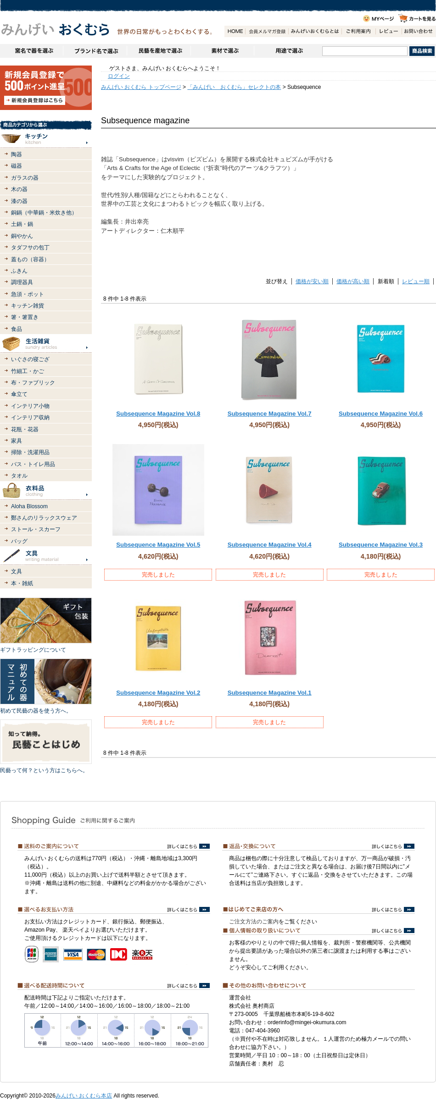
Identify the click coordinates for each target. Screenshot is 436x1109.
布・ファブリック (33, 382)
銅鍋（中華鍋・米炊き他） (44, 212)
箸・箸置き (25, 317)
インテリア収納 (30, 417)
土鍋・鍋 (22, 224)
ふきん (19, 271)
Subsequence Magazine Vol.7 (270, 413)
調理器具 (22, 282)
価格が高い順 (352, 281)
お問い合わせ (419, 31)
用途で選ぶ (288, 51)
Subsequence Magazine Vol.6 (381, 413)
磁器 (16, 166)
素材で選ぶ (222, 51)
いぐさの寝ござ (30, 359)
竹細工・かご (27, 371)
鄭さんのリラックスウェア (44, 518)
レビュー (388, 31)
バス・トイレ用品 (33, 464)
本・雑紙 (22, 583)
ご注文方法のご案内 (254, 921)
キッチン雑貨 (27, 305)
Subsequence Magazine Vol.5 (158, 544)
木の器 (19, 189)
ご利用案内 (358, 31)
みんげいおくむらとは (314, 31)
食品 (16, 329)
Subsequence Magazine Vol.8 (158, 413)
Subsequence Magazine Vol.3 (381, 544)
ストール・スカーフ (36, 529)
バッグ (19, 541)
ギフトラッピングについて (33, 650)
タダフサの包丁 (30, 247)
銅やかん (22, 236)
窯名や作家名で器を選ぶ (31, 51)
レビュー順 (416, 281)
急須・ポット (27, 294)
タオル (19, 475)
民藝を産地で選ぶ (158, 51)
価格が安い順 (312, 281)
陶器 (16, 154)
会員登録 (266, 31)
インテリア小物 (30, 406)
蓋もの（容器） (30, 259)
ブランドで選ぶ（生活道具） (95, 51)
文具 (16, 571)
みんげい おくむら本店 (84, 1096)
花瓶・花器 (25, 429)
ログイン (119, 76)
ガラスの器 (25, 178)
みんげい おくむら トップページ (141, 87)
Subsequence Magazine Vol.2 (158, 692)
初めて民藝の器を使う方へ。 (36, 711)
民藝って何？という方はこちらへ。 (44, 770)
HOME (234, 31)
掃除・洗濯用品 (30, 452)
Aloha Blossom (29, 506)
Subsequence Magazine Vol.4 (270, 544)
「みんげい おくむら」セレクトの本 (234, 87)
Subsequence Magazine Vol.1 (270, 692)
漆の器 (19, 201)
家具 (16, 441)
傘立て (19, 394)
